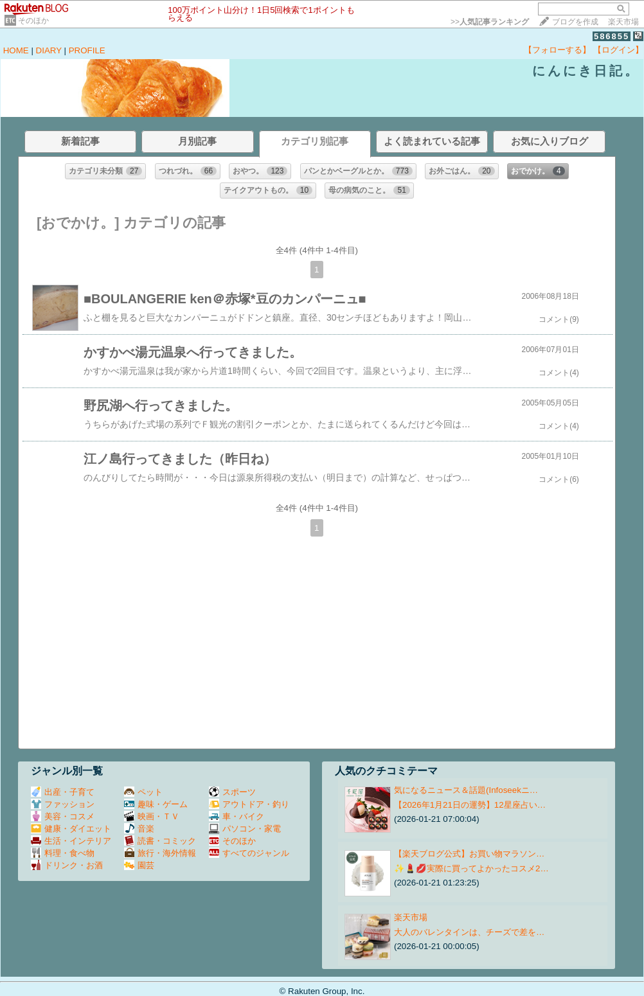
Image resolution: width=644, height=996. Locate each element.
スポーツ (232, 792)
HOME (16, 50)
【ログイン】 (618, 50)
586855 (611, 36)
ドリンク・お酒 (67, 865)
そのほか (33, 20)
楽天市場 (623, 21)
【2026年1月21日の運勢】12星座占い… (470, 805)
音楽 (139, 828)
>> (490, 21)
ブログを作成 (575, 21)
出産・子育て (62, 792)
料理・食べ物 (62, 853)
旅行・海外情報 (160, 853)
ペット (143, 792)
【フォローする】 (557, 50)
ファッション (62, 804)
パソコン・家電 (245, 828)
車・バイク (236, 816)
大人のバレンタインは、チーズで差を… (469, 932)
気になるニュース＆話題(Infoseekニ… (466, 790)
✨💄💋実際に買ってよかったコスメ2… (471, 868)
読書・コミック (160, 841)
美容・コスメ (62, 816)
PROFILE (87, 50)
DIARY (49, 50)
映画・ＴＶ (151, 816)
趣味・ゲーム (156, 804)
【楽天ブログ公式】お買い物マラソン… (469, 853)
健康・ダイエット (71, 828)
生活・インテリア (71, 841)
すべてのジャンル (249, 853)
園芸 (139, 865)
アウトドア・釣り (249, 804)
